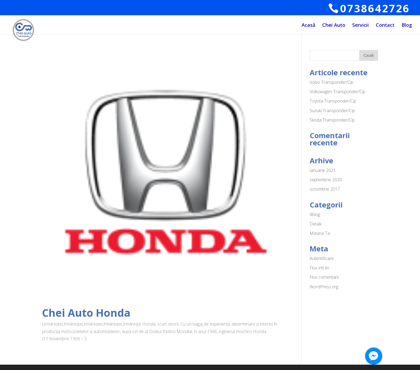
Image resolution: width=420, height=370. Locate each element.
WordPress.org (324, 287)
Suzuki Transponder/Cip (332, 111)
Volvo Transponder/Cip (331, 82)
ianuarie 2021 (323, 170)
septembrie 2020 (326, 180)
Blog (407, 25)
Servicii (360, 25)
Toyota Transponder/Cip (333, 101)
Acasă (308, 25)
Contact (385, 25)
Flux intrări (319, 268)
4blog (315, 214)
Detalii (315, 224)
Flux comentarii (324, 277)
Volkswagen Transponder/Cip (337, 92)
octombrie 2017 (325, 189)
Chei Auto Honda (86, 312)
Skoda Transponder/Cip (332, 120)
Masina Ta (320, 233)
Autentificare (322, 258)
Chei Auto (333, 25)
